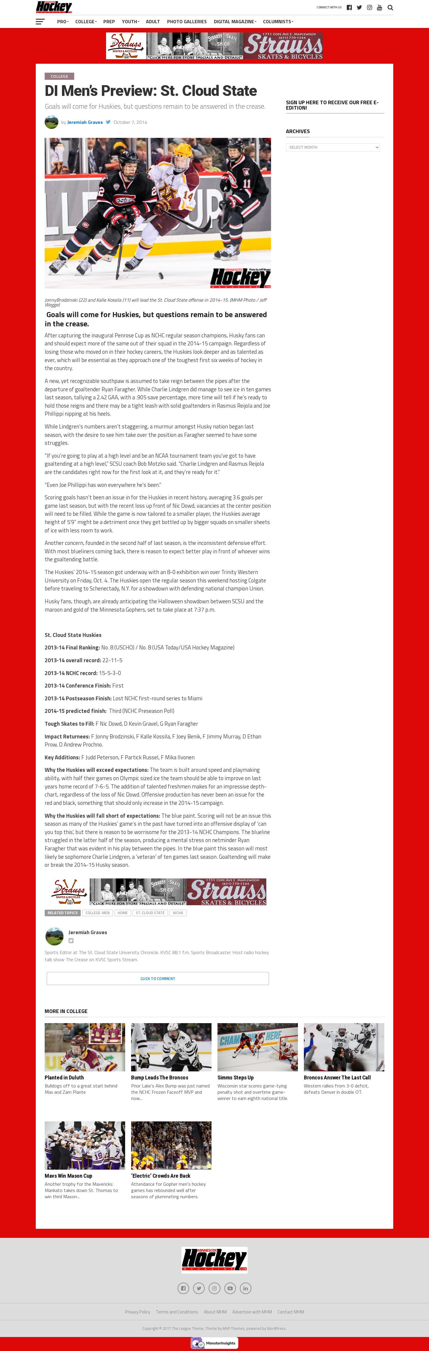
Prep (109, 21)
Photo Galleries (187, 21)
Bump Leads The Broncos (159, 1077)
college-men (98, 913)
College (84, 21)
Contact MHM (291, 1312)
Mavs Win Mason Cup (68, 1175)
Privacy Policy (137, 1312)
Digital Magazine (234, 21)
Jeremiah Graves (85, 122)
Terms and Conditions (177, 1312)
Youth (129, 21)
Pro (61, 21)
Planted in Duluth (64, 1077)
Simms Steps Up (235, 1077)
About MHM (215, 1312)
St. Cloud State (150, 913)
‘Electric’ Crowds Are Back (160, 1175)
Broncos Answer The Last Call (337, 1077)
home (123, 913)
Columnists (277, 21)
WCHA (178, 913)
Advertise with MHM (252, 1312)
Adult (153, 21)
